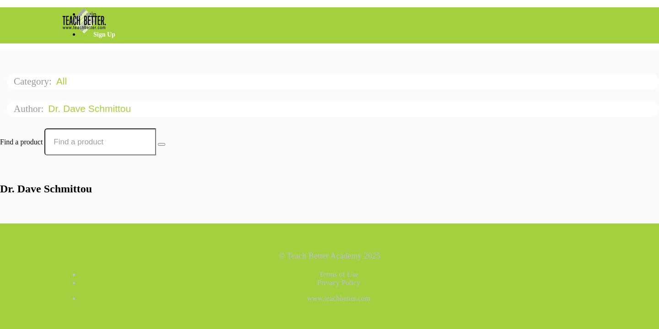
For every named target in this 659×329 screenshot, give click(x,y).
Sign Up (104, 34)
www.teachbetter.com (338, 298)
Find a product (21, 142)
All (63, 81)
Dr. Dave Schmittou (91, 108)
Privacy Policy (338, 283)
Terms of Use (338, 274)
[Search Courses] (161, 144)
